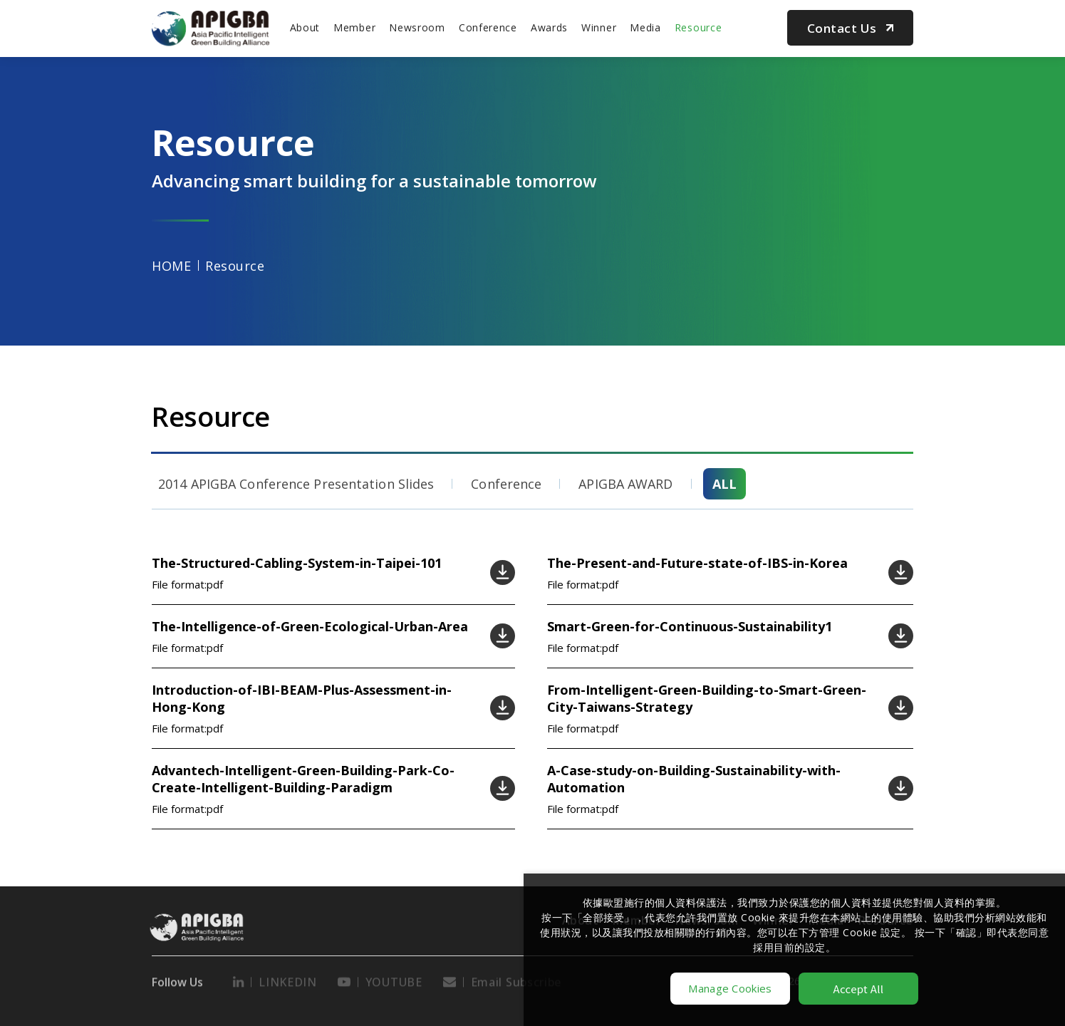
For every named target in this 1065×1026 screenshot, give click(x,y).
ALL (724, 483)
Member (354, 27)
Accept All (858, 988)
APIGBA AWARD (625, 483)
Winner (598, 27)
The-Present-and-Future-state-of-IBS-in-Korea (697, 562)
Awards (549, 27)
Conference (488, 27)
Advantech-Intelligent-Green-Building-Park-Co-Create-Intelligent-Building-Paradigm (303, 779)
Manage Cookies (730, 988)
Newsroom (417, 27)
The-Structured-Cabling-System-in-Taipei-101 (297, 562)
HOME (171, 265)
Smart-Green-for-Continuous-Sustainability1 (689, 626)
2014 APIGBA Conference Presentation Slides (296, 483)
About (305, 27)
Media (645, 27)
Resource (698, 27)
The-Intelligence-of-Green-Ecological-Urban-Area (310, 626)
